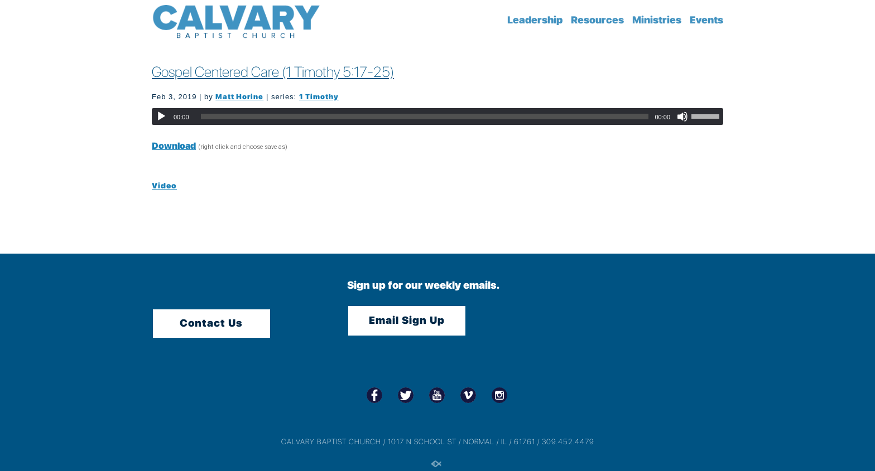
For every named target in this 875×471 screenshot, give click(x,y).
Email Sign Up (407, 320)
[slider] (425, 116)
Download (174, 145)
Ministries (656, 20)
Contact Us (211, 323)
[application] (437, 116)
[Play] (161, 116)
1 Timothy (319, 97)
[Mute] (682, 116)
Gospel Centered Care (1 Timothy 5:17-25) (273, 71)
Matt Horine (239, 97)
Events (706, 20)
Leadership (534, 20)
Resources (597, 20)
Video (164, 185)
